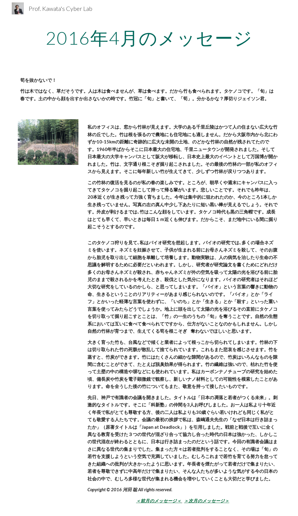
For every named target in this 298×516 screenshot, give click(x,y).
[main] (149, 37)
